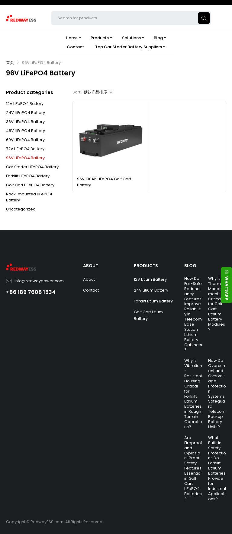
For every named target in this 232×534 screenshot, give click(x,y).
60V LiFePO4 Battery (25, 140)
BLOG (190, 266)
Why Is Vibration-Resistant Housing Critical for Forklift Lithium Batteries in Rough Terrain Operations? (193, 394)
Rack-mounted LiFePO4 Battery (29, 197)
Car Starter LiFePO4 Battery (32, 167)
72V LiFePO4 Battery (25, 149)
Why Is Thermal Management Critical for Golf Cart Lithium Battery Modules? (216, 304)
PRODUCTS (146, 266)
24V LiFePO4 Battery (25, 112)
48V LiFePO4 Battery (25, 131)
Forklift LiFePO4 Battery (28, 176)
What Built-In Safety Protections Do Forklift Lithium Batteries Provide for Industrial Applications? (217, 468)
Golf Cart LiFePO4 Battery (30, 185)
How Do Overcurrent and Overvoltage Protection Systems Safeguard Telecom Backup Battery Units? (217, 394)
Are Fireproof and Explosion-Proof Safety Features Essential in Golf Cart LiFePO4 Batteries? (193, 468)
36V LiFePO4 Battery (25, 122)
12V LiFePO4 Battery (25, 103)
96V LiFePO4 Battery (25, 158)
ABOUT (90, 266)
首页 (10, 62)
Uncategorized (21, 209)
